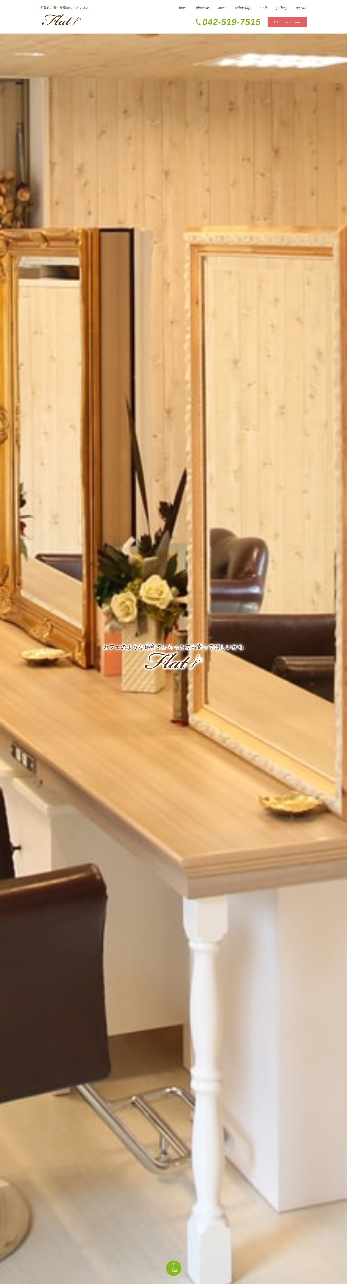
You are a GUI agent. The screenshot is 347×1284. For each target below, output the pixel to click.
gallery (281, 8)
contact (286, 21)
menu (222, 8)
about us (203, 8)
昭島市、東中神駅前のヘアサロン (64, 7)
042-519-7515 (231, 22)
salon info (243, 8)
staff (263, 8)
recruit (301, 8)
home (183, 8)
